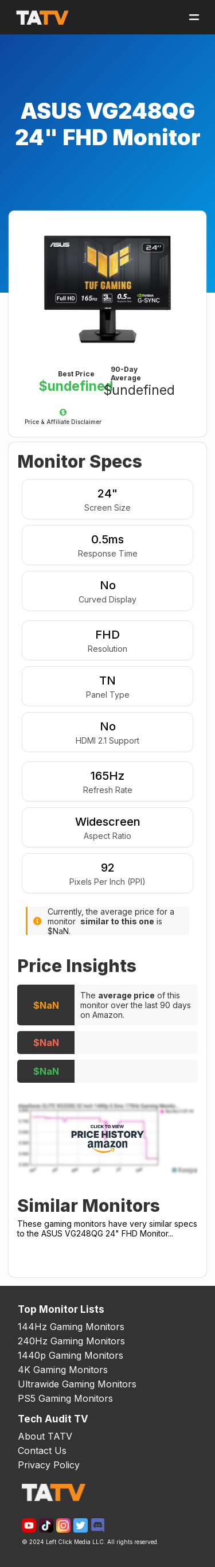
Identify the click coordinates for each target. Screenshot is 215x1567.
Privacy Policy (49, 1465)
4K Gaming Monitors (63, 1369)
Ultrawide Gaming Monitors (77, 1384)
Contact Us (42, 1450)
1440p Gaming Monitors (70, 1355)
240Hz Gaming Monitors (71, 1341)
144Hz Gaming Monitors (71, 1326)
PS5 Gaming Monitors (65, 1398)
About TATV (45, 1436)
